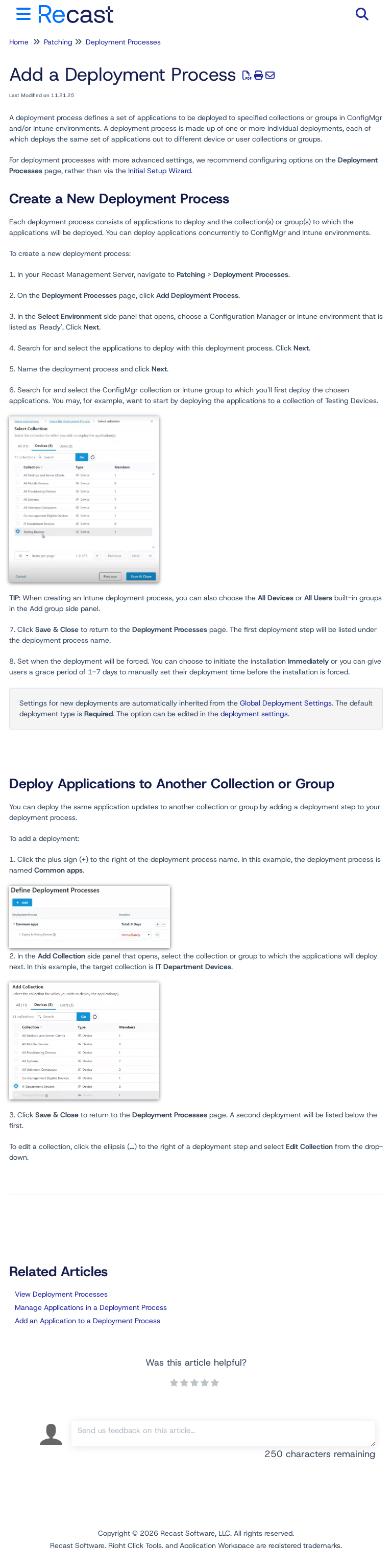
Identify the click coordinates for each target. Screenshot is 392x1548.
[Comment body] (223, 1433)
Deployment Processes (123, 41)
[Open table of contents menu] (25, 12)
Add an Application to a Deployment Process (87, 1320)
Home (19, 41)
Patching (58, 41)
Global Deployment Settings (286, 703)
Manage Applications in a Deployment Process (91, 1307)
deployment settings (254, 713)
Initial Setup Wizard (159, 170)
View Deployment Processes (61, 1294)
